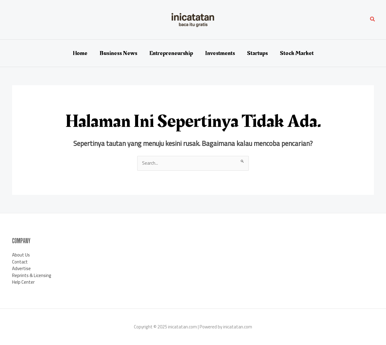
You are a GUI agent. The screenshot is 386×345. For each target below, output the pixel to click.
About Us (21, 254)
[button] (372, 20)
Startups (257, 53)
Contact (20, 261)
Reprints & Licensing (31, 275)
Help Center (23, 282)
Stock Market (297, 53)
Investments (220, 53)
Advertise (21, 268)
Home (80, 53)
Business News (118, 53)
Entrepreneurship (171, 53)
